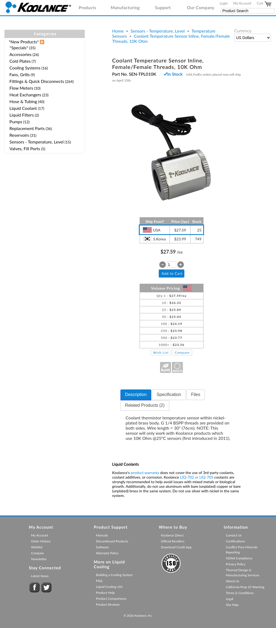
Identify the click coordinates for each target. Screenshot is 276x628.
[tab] (135, 395)
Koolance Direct (172, 535)
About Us (232, 581)
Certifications (235, 541)
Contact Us (234, 535)
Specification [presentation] (169, 394)
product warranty (145, 472)
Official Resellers (172, 541)
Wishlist (36, 547)
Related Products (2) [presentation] (145, 405)
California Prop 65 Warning (245, 587)
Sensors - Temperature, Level (157, 30)
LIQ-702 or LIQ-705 (196, 477)
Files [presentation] (195, 394)
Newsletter (39, 559)
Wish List (161, 352)
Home (118, 30)
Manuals (102, 535)
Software (102, 547)
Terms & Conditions (240, 593)
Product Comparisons (111, 599)
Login (224, 3)
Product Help (105, 593)
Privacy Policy (235, 564)
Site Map (232, 605)
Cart (264, 4)
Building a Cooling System (114, 575)
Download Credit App (176, 547)
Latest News (40, 576)
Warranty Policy (107, 553)
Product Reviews (108, 604)
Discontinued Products (112, 541)
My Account (242, 3)
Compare (182, 352)
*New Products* (24, 41)
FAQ (99, 581)
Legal (229, 599)
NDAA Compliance (239, 558)
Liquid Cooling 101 (109, 587)
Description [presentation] (136, 394)
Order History (41, 541)
